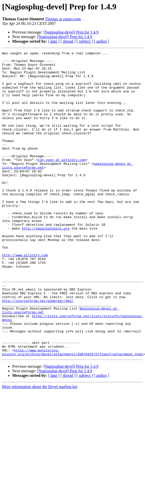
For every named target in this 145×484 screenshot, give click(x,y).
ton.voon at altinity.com (61, 182)
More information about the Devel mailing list (39, 447)
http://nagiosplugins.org (45, 264)
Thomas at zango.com (63, 19)
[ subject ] (85, 41)
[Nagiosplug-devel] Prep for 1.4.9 (71, 32)
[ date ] (54, 41)
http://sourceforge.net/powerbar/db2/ (38, 351)
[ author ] (101, 41)
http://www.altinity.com (25, 296)
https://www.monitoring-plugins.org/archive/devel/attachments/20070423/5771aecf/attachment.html (72, 412)
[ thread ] (68, 41)
